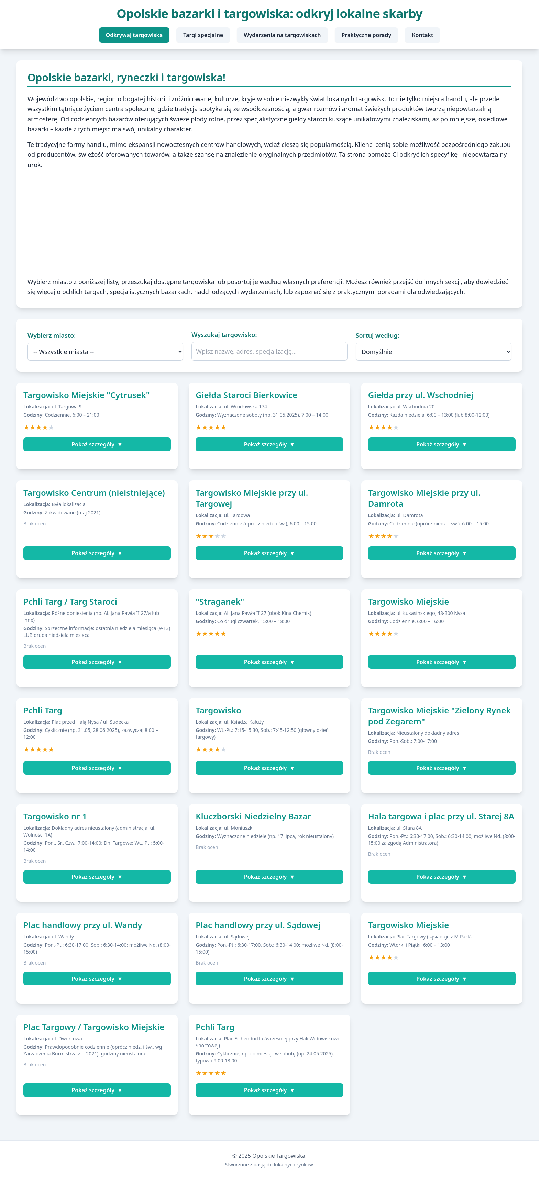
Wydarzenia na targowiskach (282, 35)
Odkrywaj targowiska (134, 35)
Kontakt (422, 35)
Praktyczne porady (367, 35)
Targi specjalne (203, 35)
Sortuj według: (377, 335)
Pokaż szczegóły (97, 444)
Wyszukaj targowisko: (224, 334)
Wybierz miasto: (52, 335)
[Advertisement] (269, 223)
